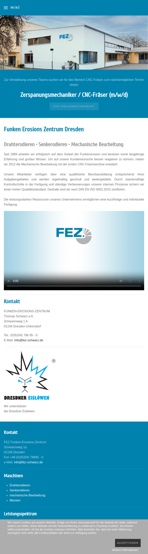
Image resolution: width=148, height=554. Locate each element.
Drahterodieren (20, 485)
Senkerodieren (20, 490)
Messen (15, 500)
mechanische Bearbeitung (27, 495)
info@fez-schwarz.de (28, 340)
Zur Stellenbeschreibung (74, 106)
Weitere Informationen (125, 549)
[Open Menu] (12, 7)
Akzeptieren (128, 542)
